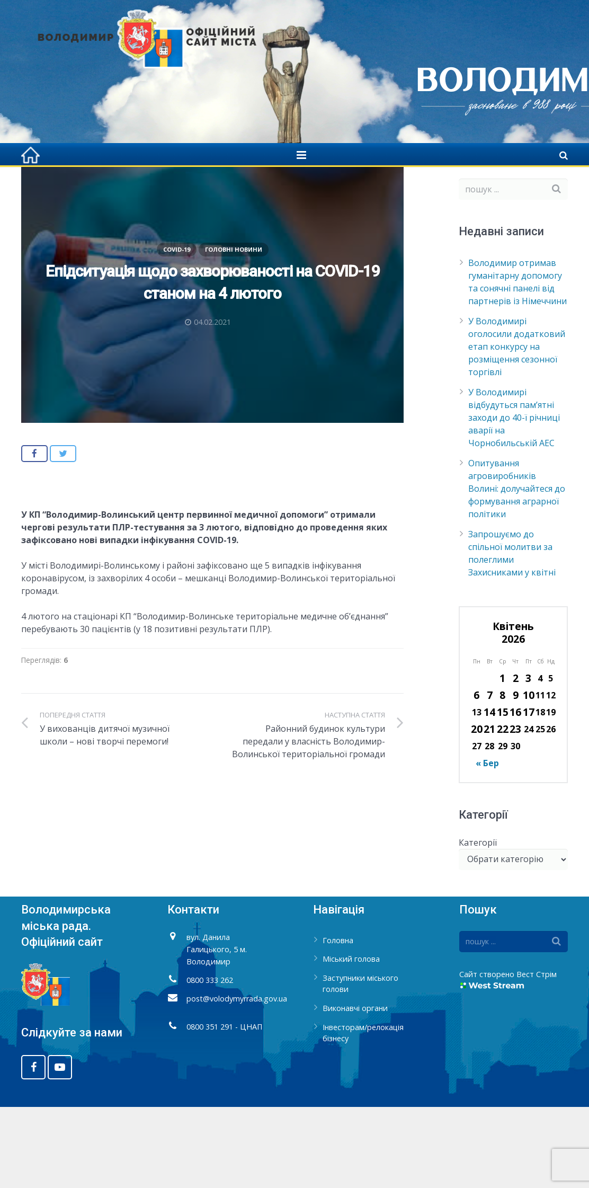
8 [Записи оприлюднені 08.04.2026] (502, 776)
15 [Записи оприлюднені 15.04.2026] (502, 793)
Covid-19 (309, 185)
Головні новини (233, 330)
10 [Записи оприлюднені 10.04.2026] (528, 776)
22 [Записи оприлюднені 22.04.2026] (502, 810)
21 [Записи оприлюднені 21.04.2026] (489, 810)
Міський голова (351, 1040)
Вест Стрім (536, 1055)
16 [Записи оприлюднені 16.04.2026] (515, 793)
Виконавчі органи (355, 1089)
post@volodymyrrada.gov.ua (236, 1079)
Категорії (478, 923)
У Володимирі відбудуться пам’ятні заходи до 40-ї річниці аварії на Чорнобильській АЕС (514, 498)
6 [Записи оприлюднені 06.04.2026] (476, 776)
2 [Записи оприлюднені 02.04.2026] (516, 759)
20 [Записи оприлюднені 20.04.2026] (477, 810)
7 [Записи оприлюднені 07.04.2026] (490, 776)
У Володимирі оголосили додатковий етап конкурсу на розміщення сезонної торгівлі (516, 427)
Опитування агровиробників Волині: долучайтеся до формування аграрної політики (516, 569)
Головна (265, 185)
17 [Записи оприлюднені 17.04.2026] (528, 793)
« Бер (487, 844)
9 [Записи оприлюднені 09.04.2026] (516, 776)
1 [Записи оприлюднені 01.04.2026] (502, 759)
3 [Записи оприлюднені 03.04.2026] (528, 759)
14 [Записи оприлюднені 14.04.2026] (489, 793)
